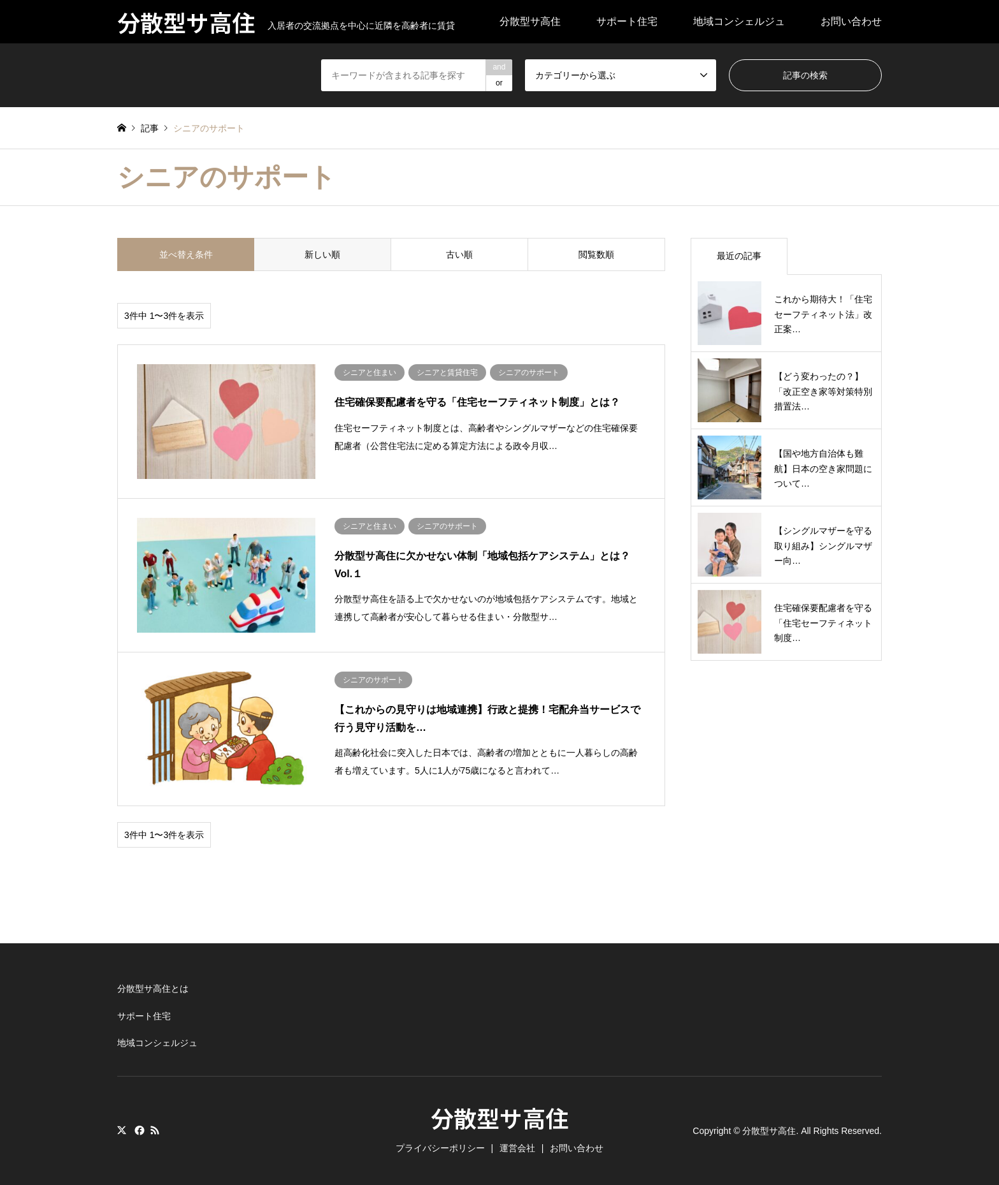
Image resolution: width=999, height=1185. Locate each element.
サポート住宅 (627, 21)
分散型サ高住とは (153, 988)
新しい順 (322, 254)
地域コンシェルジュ (739, 21)
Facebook (138, 1130)
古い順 (459, 254)
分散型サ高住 (530, 21)
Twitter (121, 1130)
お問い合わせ (851, 21)
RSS (154, 1130)
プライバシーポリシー (440, 1148)
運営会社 (517, 1148)
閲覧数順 (596, 254)
